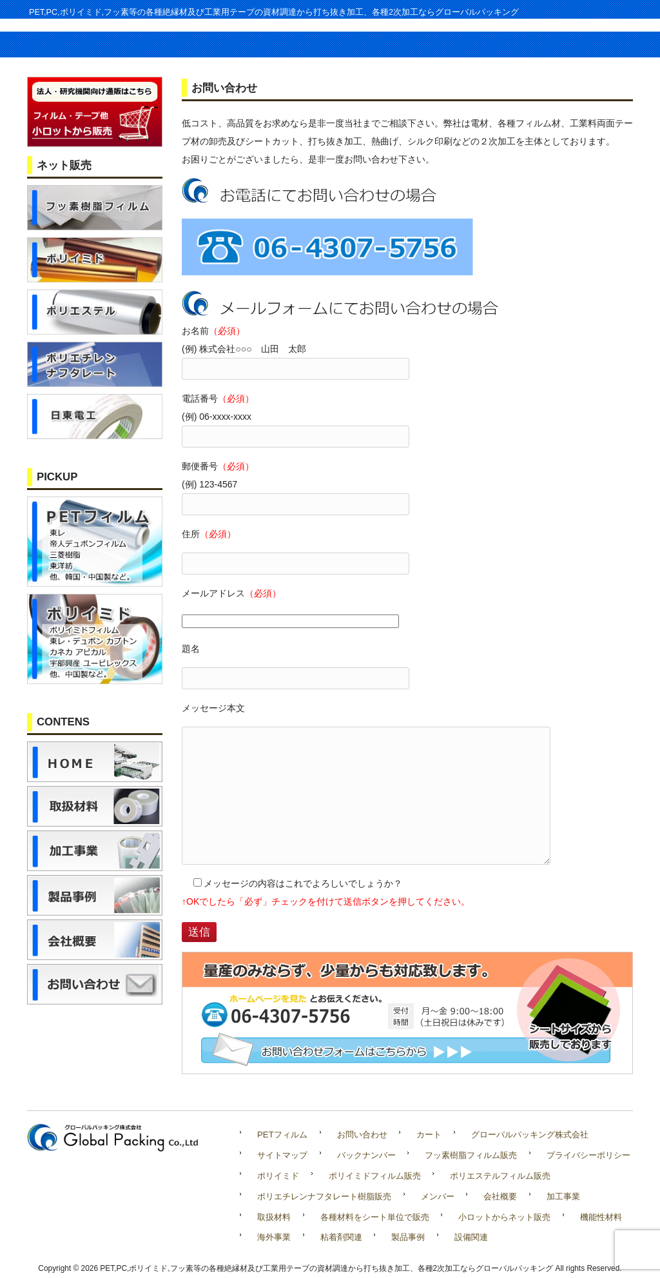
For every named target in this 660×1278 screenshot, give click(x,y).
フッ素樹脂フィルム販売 (471, 1155)
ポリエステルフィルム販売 (500, 1176)
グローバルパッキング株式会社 (529, 1134)
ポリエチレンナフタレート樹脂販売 (324, 1196)
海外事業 (274, 1237)
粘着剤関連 (341, 1237)
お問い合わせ (362, 1134)
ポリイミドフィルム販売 (375, 1176)
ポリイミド (278, 1176)
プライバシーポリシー (588, 1155)
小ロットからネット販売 (504, 1217)
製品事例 (408, 1237)
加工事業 (563, 1196)
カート (429, 1134)
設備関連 (471, 1237)
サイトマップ (282, 1155)
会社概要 (500, 1196)
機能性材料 (601, 1217)
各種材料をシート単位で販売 (374, 1217)
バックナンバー (366, 1155)
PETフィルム (282, 1134)
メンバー (437, 1196)
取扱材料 (274, 1217)
